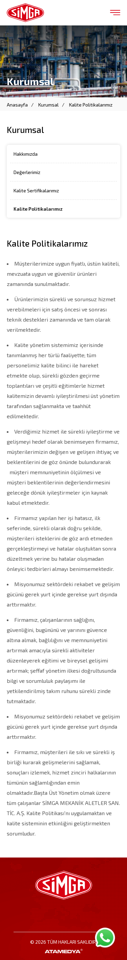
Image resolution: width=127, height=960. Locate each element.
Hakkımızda (26, 154)
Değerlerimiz (27, 172)
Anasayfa (17, 105)
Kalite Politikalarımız (90, 105)
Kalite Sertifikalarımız (36, 190)
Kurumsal (48, 105)
